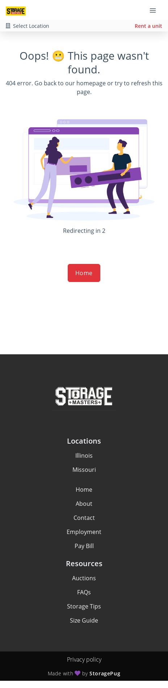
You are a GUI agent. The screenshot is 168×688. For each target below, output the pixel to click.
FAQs (84, 592)
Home (84, 273)
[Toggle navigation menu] (155, 10)
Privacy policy (84, 659)
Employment (84, 532)
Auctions (84, 578)
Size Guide (84, 620)
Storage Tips (84, 606)
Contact (84, 518)
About (84, 504)
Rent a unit (148, 25)
